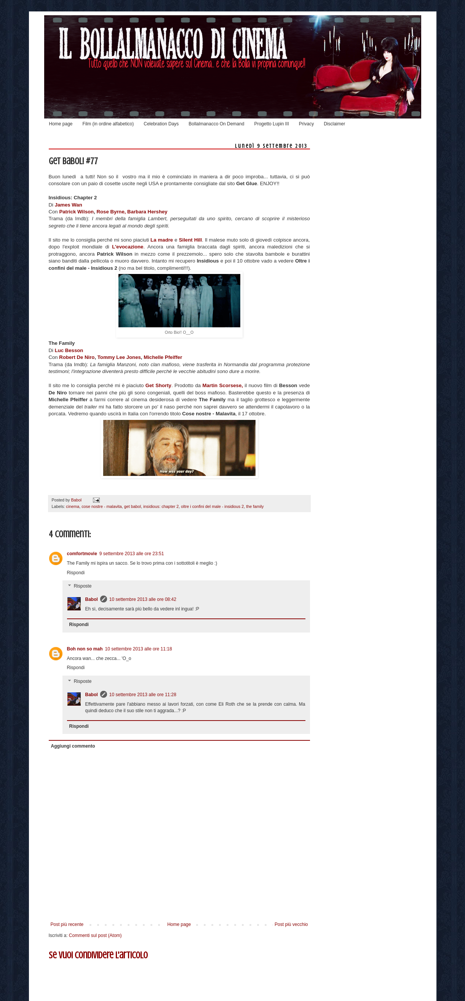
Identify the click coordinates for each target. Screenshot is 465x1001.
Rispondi (76, 572)
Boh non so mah (85, 649)
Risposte (83, 586)
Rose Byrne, (111, 212)
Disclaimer (334, 124)
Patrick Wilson (76, 212)
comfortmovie (82, 553)
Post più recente (67, 924)
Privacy (306, 124)
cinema (72, 506)
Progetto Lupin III (271, 124)
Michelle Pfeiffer (163, 357)
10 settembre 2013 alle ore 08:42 (142, 599)
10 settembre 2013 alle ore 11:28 (142, 694)
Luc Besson (69, 350)
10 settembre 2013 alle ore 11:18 (138, 649)
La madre (161, 240)
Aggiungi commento (73, 746)
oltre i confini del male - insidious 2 (212, 506)
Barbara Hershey (147, 212)
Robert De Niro (76, 357)
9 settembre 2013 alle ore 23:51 (131, 553)
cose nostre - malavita (101, 506)
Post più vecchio (291, 924)
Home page (61, 124)
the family (255, 506)
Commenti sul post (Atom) (95, 935)
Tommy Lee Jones (119, 357)
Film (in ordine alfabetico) (108, 124)
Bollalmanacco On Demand (216, 124)
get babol (132, 506)
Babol (91, 599)
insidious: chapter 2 (161, 506)
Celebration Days (161, 124)
